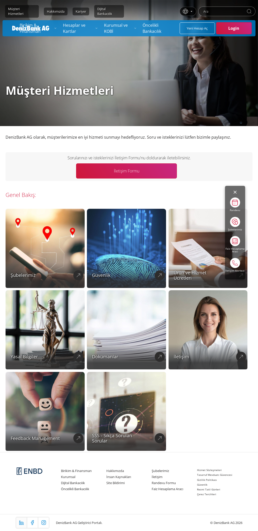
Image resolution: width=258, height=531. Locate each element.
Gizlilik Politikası (207, 480)
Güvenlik (202, 484)
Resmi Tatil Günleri (208, 489)
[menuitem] (80, 28)
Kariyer (81, 11)
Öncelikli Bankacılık (75, 489)
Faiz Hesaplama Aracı (167, 489)
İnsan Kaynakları (118, 477)
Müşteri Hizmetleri (15, 11)
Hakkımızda (55, 11)
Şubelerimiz (160, 470)
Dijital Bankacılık (104, 11)
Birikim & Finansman (76, 470)
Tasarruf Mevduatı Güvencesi (214, 475)
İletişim (157, 477)
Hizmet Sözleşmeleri (209, 470)
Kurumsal (68, 477)
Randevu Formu (164, 483)
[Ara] (249, 11)
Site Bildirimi (115, 483)
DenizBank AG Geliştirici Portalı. (79, 522)
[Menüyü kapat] (235, 192)
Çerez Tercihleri (206, 494)
